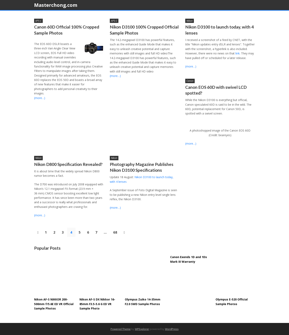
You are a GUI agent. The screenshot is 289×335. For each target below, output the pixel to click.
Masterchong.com (55, 5)
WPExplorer (142, 329)
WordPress (172, 329)
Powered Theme (121, 329)
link (237, 53)
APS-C (38, 20)
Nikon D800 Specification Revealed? (68, 164)
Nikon (189, 20)
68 (115, 232)
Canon (189, 81)
